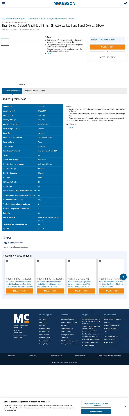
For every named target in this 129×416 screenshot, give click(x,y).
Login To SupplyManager (111, 336)
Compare (21, 84)
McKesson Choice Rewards (111, 325)
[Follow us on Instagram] (107, 343)
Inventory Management (67, 335)
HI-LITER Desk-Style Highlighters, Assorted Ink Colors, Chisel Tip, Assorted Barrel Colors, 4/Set (80, 284)
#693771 (40, 279)
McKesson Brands (44, 328)
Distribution (64, 325)
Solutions (64, 315)
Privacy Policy (32, 356)
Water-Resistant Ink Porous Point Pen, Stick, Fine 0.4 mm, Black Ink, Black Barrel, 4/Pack (111, 284)
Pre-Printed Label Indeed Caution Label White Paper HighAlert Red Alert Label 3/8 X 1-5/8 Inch (49, 284)
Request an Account (109, 339)
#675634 (101, 279)
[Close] (125, 406)
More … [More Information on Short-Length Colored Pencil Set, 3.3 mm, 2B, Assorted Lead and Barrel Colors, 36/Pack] (49, 53)
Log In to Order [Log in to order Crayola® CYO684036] (107, 47)
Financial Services (66, 331)
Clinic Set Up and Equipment (69, 322)
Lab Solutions (65, 338)
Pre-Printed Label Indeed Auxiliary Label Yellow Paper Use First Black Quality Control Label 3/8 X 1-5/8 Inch (19, 284)
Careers (106, 331)
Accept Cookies (96, 411)
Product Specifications (12, 91)
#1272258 (5, 22)
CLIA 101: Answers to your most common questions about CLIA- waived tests (91, 321)
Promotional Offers (44, 341)
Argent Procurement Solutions (112, 319)
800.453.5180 (18, 337)
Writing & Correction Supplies (57, 19)
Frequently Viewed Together (35, 91)
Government (42, 319)
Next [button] (123, 277)
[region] (64, 407)
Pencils (71, 19)
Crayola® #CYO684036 (18, 22)
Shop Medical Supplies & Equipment (13, 19)
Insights (85, 315)
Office (43, 19)
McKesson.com (80, 356)
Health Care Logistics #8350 (54, 279)
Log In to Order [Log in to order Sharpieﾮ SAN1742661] (112, 291)
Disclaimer (11, 356)
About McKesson (110, 315)
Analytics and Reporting (67, 319)
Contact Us (107, 322)
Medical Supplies (45, 315)
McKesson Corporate (110, 328)
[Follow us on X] (109, 343)
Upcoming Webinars (88, 345)
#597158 (70, 279)
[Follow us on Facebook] (104, 343)
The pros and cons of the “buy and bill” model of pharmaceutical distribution (91, 329)
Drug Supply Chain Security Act (91, 339)
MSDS (71, 128)
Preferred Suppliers (44, 338)
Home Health (43, 322)
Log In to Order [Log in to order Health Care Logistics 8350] (50, 291)
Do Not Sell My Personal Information (109, 356)
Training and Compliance (68, 344)
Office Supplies (33, 19)
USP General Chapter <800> (90, 342)
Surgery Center (43, 344)
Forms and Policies (56, 356)
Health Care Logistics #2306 (23, 279)
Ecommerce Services (67, 328)
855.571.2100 (18, 327)
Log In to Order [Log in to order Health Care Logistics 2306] (20, 291)
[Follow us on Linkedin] (112, 343)
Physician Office (44, 335)
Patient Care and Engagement (69, 341)
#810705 (9, 279)
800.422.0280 (18, 332)
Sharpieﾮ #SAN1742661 (115, 279)
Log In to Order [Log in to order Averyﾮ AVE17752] (81, 291)
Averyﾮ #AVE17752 (82, 279)
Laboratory (42, 325)
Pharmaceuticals (44, 331)
